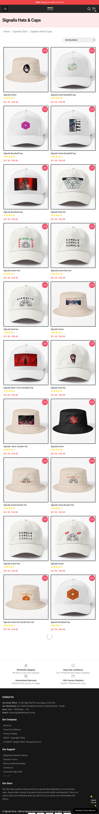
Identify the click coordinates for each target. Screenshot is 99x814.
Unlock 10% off (93, 801)
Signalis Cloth (20, 31)
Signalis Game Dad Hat (61, 270)
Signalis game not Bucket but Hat (18, 622)
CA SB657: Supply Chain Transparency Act (22, 742)
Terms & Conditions (12, 729)
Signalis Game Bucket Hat (15, 505)
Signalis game (57, 446)
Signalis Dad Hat (58, 212)
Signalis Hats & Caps (41, 31)
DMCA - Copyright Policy (14, 738)
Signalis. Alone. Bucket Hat (15, 446)
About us (7, 725)
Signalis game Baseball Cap (63, 95)
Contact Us (8, 767)
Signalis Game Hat (11, 563)
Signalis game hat (11, 270)
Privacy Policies (10, 733)
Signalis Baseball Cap (13, 153)
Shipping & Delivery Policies (15, 755)
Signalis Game (57, 329)
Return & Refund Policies (14, 763)
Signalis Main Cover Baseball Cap (18, 388)
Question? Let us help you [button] (85, 810)
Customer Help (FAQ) (12, 772)
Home (6, 31)
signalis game (9, 95)
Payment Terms (10, 759)
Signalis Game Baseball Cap (63, 153)
